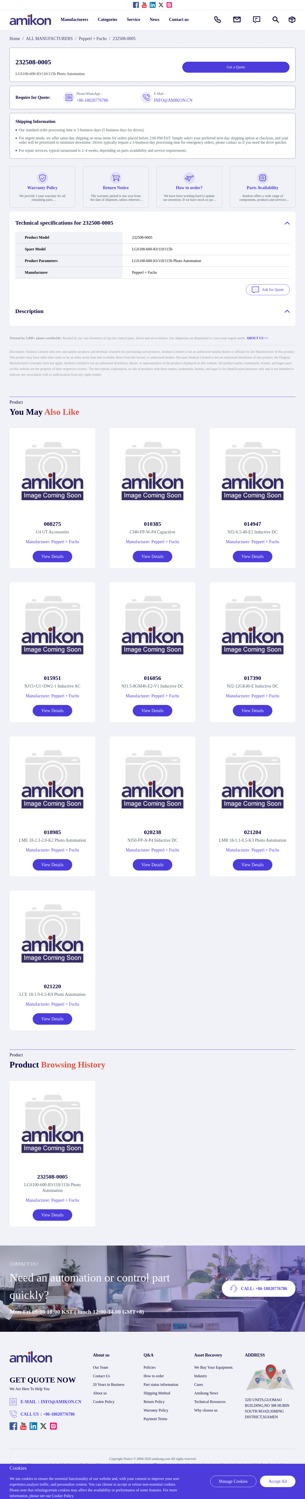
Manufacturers (74, 19)
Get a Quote (236, 67)
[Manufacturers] (292, 19)
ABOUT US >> (257, 337)
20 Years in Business (108, 1384)
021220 (52, 985)
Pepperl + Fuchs (93, 38)
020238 (152, 831)
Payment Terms (155, 1418)
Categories (107, 19)
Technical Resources (210, 1401)
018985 (52, 831)
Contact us (179, 19)
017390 (252, 677)
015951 (52, 677)
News (154, 19)
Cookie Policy (104, 1401)
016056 (152, 677)
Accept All (278, 1481)
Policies (150, 1366)
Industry (200, 1375)
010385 (152, 523)
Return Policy (154, 1401)
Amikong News (206, 1392)
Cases (198, 1384)
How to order (154, 1375)
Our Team (100, 1366)
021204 (252, 831)
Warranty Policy (156, 1409)
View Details (52, 555)
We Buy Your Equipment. (214, 1366)
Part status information (161, 1384)
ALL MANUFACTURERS (49, 38)
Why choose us (206, 1409)
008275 (52, 523)
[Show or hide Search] (276, 19)
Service (133, 19)
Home (15, 38)
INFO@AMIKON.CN (61, 1400)
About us (100, 1392)
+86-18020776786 (59, 1413)
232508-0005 (52, 1176)
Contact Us (101, 1375)
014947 (252, 523)
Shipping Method (157, 1392)
